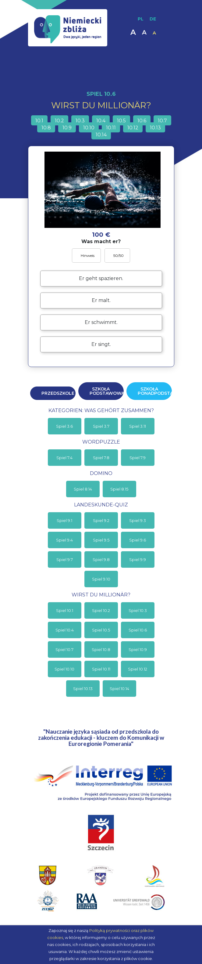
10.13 (155, 128)
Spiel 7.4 (64, 457)
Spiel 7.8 (101, 457)
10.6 (141, 121)
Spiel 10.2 (101, 610)
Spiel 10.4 (64, 630)
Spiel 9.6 (137, 540)
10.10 (88, 128)
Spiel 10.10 (64, 669)
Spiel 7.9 (137, 457)
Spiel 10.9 (138, 649)
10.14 (101, 135)
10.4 (100, 121)
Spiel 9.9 (137, 559)
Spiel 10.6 (138, 630)
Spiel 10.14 (119, 688)
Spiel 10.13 (83, 688)
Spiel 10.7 (64, 649)
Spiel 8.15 (119, 489)
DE (153, 19)
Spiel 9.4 (64, 540)
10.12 (132, 128)
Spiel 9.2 (101, 520)
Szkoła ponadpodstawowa (155, 391)
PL (141, 19)
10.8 (46, 128)
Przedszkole (57, 393)
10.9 (67, 128)
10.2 (59, 121)
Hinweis (87, 255)
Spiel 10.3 (138, 610)
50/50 (118, 255)
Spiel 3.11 (137, 426)
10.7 (162, 121)
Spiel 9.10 (101, 579)
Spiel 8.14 (83, 489)
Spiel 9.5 (101, 540)
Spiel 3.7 (101, 426)
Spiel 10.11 (101, 669)
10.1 (39, 121)
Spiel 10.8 (101, 649)
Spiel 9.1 (64, 520)
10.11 (111, 128)
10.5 (121, 121)
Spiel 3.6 (64, 426)
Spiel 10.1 (64, 610)
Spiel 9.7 (64, 559)
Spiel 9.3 (137, 520)
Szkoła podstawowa (107, 391)
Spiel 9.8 (101, 559)
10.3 (80, 121)
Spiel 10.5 (101, 630)
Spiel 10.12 (137, 669)
